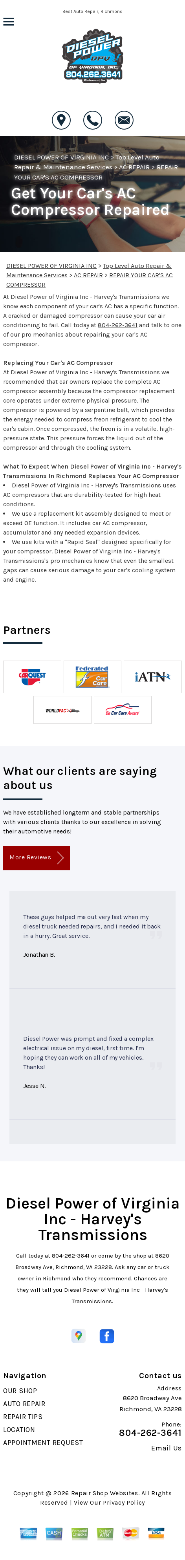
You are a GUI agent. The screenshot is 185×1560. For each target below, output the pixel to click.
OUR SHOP (20, 1390)
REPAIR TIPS (23, 1416)
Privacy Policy (124, 1502)
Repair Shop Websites (104, 1493)
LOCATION (19, 1429)
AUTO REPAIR (24, 1403)
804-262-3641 (117, 325)
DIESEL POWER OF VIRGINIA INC (61, 157)
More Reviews (36, 857)
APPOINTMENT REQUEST (43, 1442)
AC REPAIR (134, 167)
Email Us (166, 1448)
